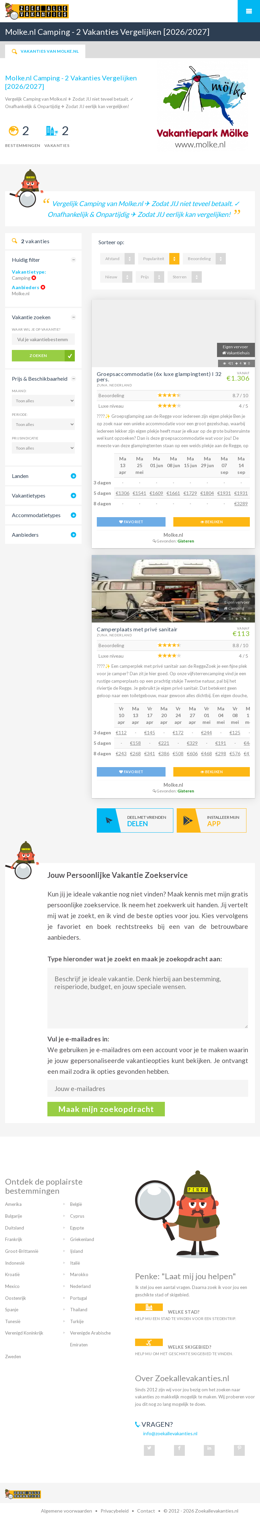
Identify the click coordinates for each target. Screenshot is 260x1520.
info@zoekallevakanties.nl (170, 1433)
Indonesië (14, 1263)
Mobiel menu (249, 11)
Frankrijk (13, 1239)
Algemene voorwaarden (66, 1511)
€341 (149, 753)
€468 (206, 753)
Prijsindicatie (25, 438)
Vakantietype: (29, 272)
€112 (121, 732)
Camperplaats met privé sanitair (137, 629)
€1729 (190, 493)
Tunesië (12, 1321)
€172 (178, 732)
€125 (235, 732)
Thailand (78, 1309)
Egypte (77, 1228)
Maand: (19, 391)
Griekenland (82, 1239)
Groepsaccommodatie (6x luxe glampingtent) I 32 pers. (159, 376)
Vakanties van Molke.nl (45, 51)
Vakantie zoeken (31, 317)
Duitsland (14, 1228)
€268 (135, 753)
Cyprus (77, 1216)
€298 (220, 753)
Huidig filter (26, 259)
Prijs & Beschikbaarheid (39, 378)
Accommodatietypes (36, 515)
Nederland (80, 1286)
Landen (20, 476)
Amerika (13, 1204)
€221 (163, 743)
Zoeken (38, 355)
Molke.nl (173, 535)
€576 (235, 753)
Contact (146, 1511)
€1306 (122, 493)
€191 (220, 743)
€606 (192, 753)
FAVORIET (131, 522)
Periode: (20, 414)
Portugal (78, 1298)
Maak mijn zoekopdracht (106, 1109)
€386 (163, 753)
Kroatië (12, 1274)
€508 (178, 753)
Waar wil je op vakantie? (36, 329)
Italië (75, 1263)
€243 (121, 753)
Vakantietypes (28, 495)
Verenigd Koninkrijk (24, 1333)
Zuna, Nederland (114, 385)
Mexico (12, 1286)
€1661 (173, 493)
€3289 (241, 503)
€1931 (224, 493)
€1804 (207, 493)
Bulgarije (13, 1216)
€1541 (139, 493)
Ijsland (76, 1251)
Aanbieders (26, 287)
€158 (135, 743)
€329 (192, 743)
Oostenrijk (15, 1298)
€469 (249, 743)
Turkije (77, 1321)
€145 (149, 732)
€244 (206, 732)
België (76, 1204)
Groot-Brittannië (21, 1251)
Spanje (11, 1309)
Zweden (13, 1356)
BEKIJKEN (211, 522)
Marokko (79, 1274)
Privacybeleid (115, 1511)
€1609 (156, 493)
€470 (249, 753)
